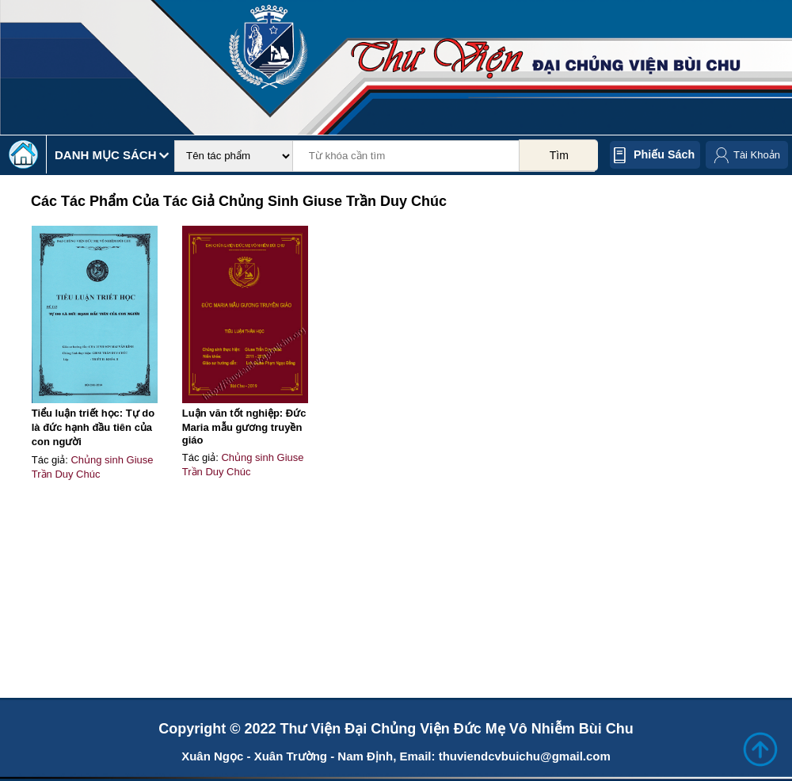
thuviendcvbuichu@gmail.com (525, 756)
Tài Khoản (756, 155)
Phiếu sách (664, 154)
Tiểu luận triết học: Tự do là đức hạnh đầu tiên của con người (93, 427)
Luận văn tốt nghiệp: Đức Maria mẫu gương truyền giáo (244, 426)
